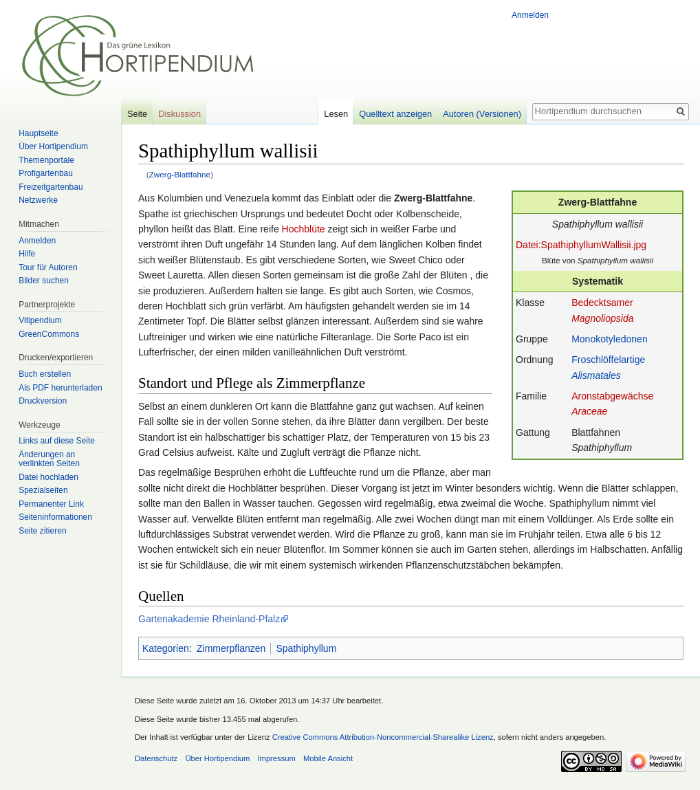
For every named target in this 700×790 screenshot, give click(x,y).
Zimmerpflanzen (231, 648)
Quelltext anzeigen (395, 114)
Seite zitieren (42, 531)
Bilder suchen (44, 280)
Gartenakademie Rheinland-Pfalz (209, 618)
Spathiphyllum (306, 648)
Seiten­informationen (55, 517)
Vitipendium (40, 320)
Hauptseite (38, 133)
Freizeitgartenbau (51, 187)
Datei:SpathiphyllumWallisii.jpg (581, 244)
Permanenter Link (51, 504)
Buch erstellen (45, 374)
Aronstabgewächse (612, 396)
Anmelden (530, 15)
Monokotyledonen (609, 338)
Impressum (276, 758)
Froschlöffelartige (608, 359)
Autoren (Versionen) (482, 114)
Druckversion (43, 401)
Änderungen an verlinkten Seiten (49, 459)
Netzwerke (38, 200)
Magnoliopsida (602, 318)
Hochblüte (303, 228)
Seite (137, 114)
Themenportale (46, 160)
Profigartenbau (46, 173)
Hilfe (27, 254)
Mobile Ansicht (328, 758)
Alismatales (596, 375)
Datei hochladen (48, 477)
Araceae (589, 411)
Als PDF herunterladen (60, 388)
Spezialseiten (43, 490)
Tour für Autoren (48, 267)
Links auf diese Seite (57, 441)
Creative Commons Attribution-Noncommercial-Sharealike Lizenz (383, 737)
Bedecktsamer (602, 302)
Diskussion (179, 114)
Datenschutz (156, 758)
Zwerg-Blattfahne (179, 174)
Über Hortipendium (53, 146)
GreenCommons (49, 334)
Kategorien (165, 648)
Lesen (336, 114)
